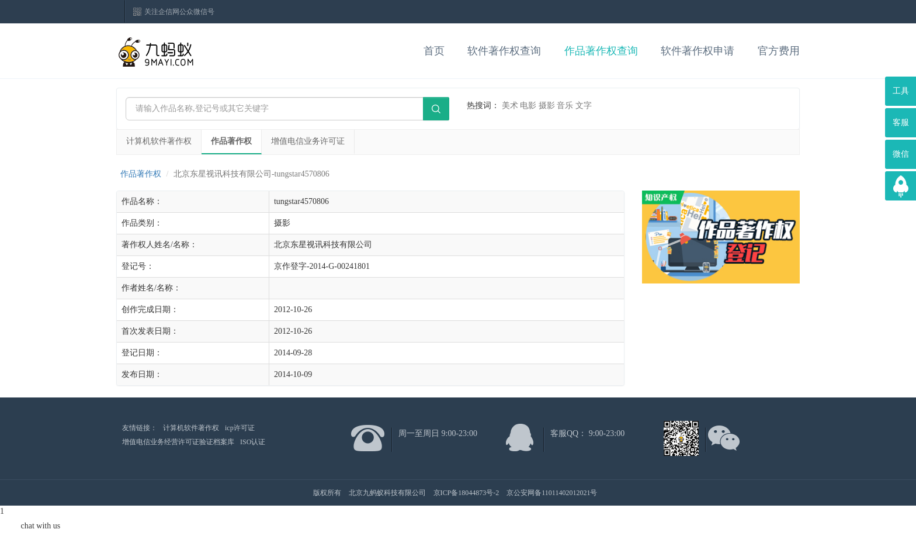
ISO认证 (252, 442)
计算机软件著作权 (159, 141)
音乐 (565, 105)
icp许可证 (240, 428)
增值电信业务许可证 (308, 141)
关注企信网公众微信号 (179, 12)
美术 (510, 105)
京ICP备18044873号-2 (466, 493)
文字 (583, 105)
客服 (901, 122)
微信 (901, 154)
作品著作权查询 (601, 51)
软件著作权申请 (697, 51)
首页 (434, 51)
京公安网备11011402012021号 (551, 493)
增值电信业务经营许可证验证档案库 (178, 442)
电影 (528, 105)
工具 (901, 91)
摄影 (547, 105)
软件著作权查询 (504, 51)
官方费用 (779, 51)
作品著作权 (231, 141)
